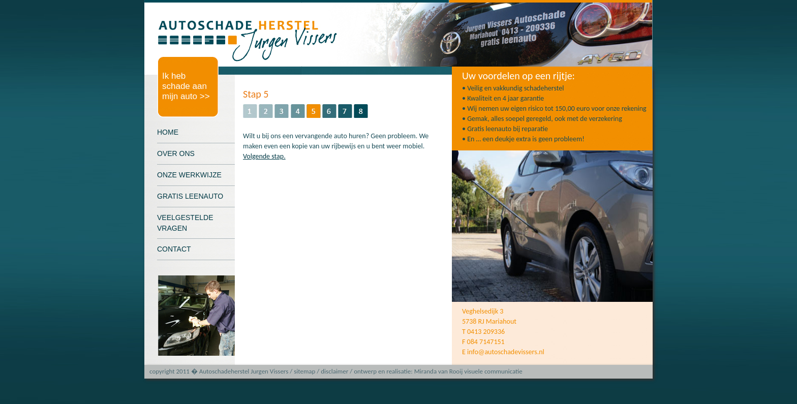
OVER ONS (176, 153)
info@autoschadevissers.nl (505, 352)
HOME (167, 132)
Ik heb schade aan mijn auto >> (186, 86)
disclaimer (334, 371)
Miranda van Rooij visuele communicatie (468, 371)
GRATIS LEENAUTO (190, 196)
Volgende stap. (264, 156)
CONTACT (174, 249)
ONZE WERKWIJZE (189, 175)
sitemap (304, 371)
